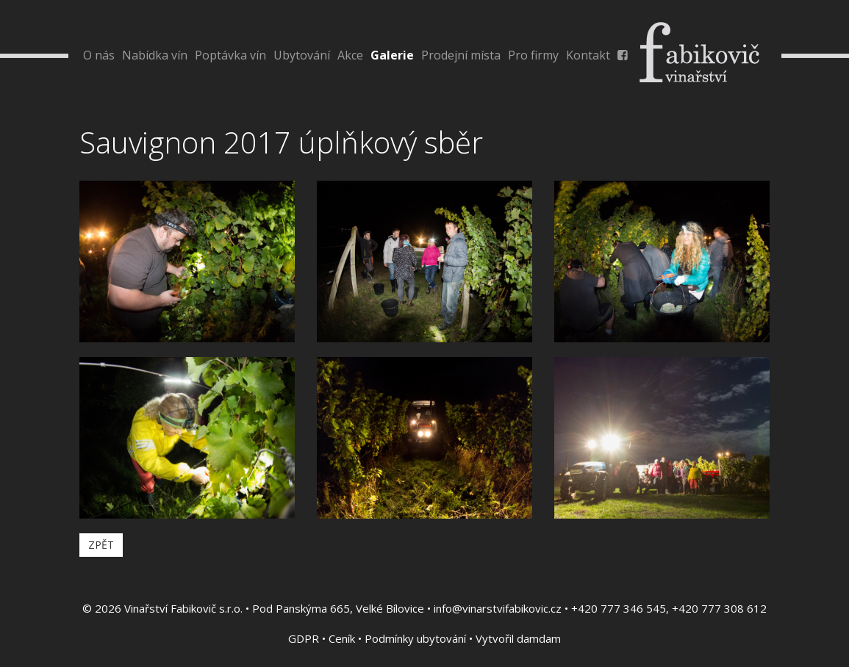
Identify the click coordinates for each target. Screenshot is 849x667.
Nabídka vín (154, 55)
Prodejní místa (461, 55)
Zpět (101, 545)
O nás (99, 55)
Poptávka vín (230, 55)
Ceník (342, 638)
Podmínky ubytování (415, 638)
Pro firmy (533, 55)
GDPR (303, 638)
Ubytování (301, 55)
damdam (539, 638)
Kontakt (588, 55)
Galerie (392, 55)
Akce (350, 55)
